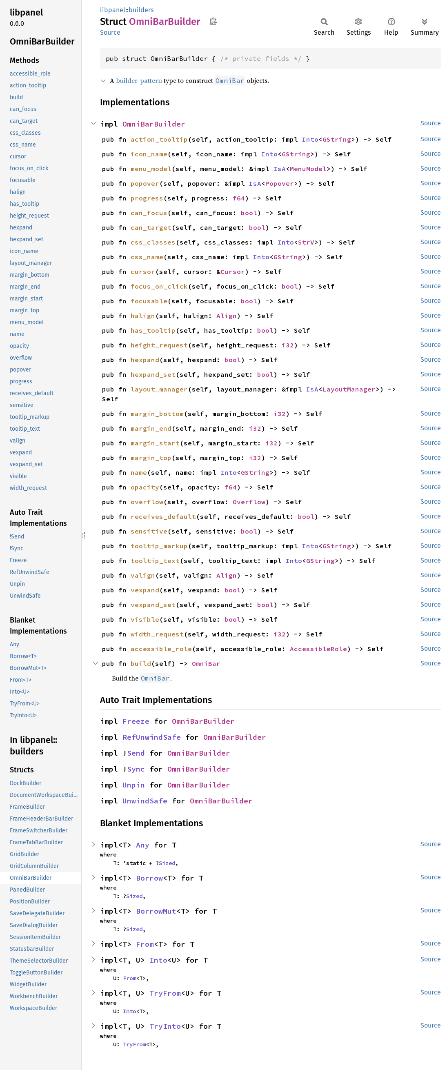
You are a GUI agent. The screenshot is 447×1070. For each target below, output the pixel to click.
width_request (157, 634)
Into (310, 139)
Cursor (232, 271)
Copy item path (213, 21)
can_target (151, 227)
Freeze (135, 721)
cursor (143, 271)
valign (143, 575)
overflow (147, 502)
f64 (239, 198)
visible (145, 619)
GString (336, 139)
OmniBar (206, 663)
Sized (167, 863)
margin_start (155, 443)
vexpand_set (153, 605)
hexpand (145, 360)
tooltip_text (155, 560)
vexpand (145, 590)
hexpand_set (153, 374)
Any (142, 845)
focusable (149, 301)
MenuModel (308, 169)
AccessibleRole (318, 649)
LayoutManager (349, 389)
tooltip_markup (159, 546)
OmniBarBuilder (153, 124)
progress (147, 198)
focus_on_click (159, 286)
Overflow (249, 502)
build (141, 663)
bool (249, 213)
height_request (159, 345)
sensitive (149, 531)
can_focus (149, 213)
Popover (279, 183)
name (139, 472)
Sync (136, 769)
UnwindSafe (144, 800)
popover (145, 183)
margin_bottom (157, 413)
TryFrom (165, 993)
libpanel (112, 10)
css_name (147, 257)
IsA (280, 169)
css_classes (153, 242)
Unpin (133, 785)
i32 (288, 345)
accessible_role (161, 649)
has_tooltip (153, 330)
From (145, 944)
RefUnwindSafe (151, 737)
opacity (145, 487)
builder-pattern (139, 80)
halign (143, 315)
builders (141, 10)
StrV (306, 242)
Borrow (149, 878)
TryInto (165, 1026)
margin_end (151, 428)
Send (136, 753)
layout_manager (159, 389)
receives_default (163, 516)
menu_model (151, 169)
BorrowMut (156, 911)
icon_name (149, 154)
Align (226, 315)
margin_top (151, 458)
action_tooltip (159, 139)
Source (110, 32)
